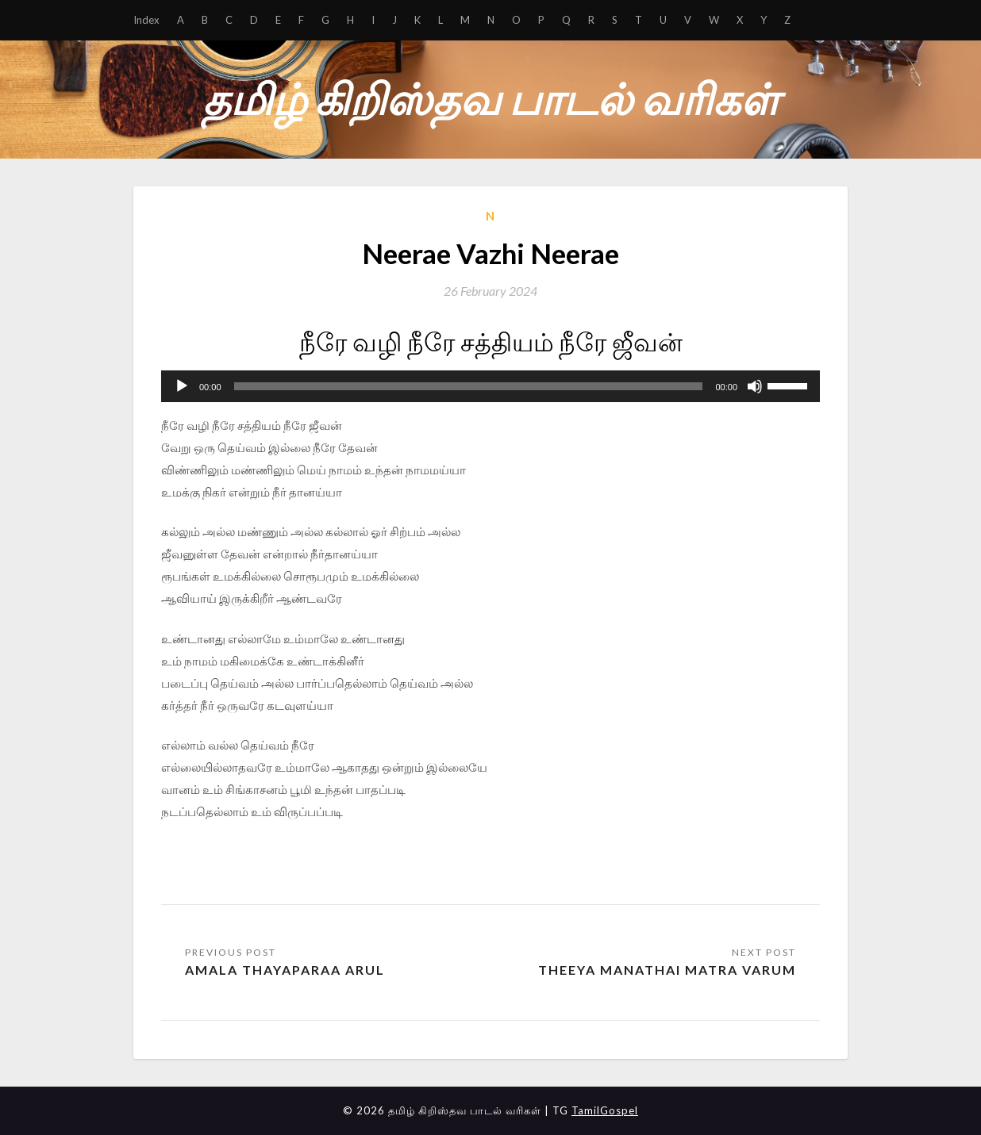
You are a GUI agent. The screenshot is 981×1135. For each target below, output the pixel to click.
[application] (490, 386)
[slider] (468, 386)
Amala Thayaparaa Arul (285, 969)
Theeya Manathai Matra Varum (667, 969)
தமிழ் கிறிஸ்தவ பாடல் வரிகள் (490, 99)
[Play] (182, 386)
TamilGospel (604, 1110)
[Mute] (755, 386)
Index (146, 19)
